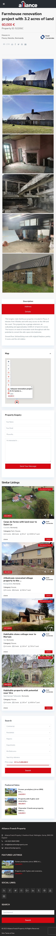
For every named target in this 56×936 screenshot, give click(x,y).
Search (28, 770)
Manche (11, 38)
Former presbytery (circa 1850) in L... (28, 862)
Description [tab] (28, 301)
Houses (5, 35)
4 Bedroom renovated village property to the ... (18, 579)
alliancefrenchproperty (13, 848)
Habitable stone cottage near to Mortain (20, 635)
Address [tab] (28, 306)
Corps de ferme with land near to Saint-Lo (20, 523)
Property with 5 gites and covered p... (29, 871)
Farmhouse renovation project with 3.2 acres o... (20, 390)
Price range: (9, 762)
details (48, 539)
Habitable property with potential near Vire (21, 691)
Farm (12, 531)
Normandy (19, 38)
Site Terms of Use (8, 933)
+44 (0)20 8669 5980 (12, 841)
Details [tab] (28, 312)
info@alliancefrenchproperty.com (16, 845)
